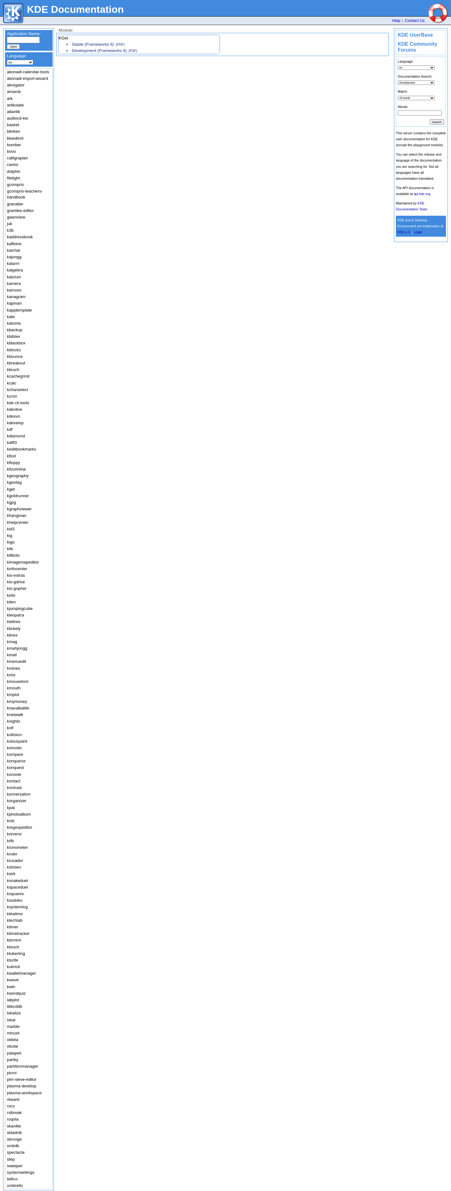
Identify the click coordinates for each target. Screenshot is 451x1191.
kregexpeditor (19, 827)
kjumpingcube (20, 608)
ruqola (12, 1119)
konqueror (16, 761)
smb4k (13, 1145)
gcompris (15, 184)
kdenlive (14, 409)
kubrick (13, 966)
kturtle (12, 960)
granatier (15, 204)
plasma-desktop (21, 1086)
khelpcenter (18, 522)
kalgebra (15, 270)
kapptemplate (19, 310)
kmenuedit (16, 661)
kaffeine (14, 243)
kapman (14, 303)
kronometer (17, 847)
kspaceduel (17, 887)
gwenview (16, 217)
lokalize (14, 1013)
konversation (19, 794)
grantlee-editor (20, 210)
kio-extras (16, 575)
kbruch (13, 369)
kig (9, 535)
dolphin (13, 171)
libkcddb (14, 1006)
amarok (14, 91)
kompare (15, 754)
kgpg (11, 502)
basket (13, 124)
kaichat (13, 250)
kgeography (18, 475)
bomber (14, 144)
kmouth (14, 688)
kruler (12, 854)
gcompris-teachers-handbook (25, 194)
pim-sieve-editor (22, 1079)
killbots (13, 555)
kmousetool (17, 681)
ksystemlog (17, 907)
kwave (13, 979)
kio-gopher (17, 588)
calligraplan (17, 158)
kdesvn (13, 416)
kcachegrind (18, 376)
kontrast (14, 787)
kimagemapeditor (23, 562)
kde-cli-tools (18, 402)
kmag (12, 641)
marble (13, 1026)
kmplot (13, 694)
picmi (12, 1072)
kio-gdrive (16, 582)
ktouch (13, 947)
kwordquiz (16, 993)
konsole (14, 774)
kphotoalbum (19, 814)
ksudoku (15, 900)
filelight (13, 178)
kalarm (13, 263)
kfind (11, 456)
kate (11, 316)
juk (9, 223)
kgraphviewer (19, 509)
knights (13, 721)
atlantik (13, 111)
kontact (13, 781)
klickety (14, 628)
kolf (10, 727)
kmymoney (17, 701)
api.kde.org (422, 194)
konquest (15, 767)
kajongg (14, 257)
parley (12, 1059)
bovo (11, 151)
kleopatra (15, 615)
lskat (11, 1020)
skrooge (14, 1139)
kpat (11, 807)
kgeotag (14, 482)
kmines (13, 668)
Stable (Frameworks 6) (93, 44)
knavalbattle (18, 708)
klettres (13, 621)
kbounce (15, 356)
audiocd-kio (17, 118)
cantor (12, 164)
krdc (11, 820)
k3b (10, 230)
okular (12, 1046)
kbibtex (13, 336)
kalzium (14, 277)
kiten (11, 602)
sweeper (15, 1165)
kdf (10, 429)
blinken (13, 131)
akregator (15, 85)
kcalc (11, 383)
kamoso (14, 290)
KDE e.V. (404, 232)
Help (396, 20)
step (11, 1159)
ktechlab (15, 920)
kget (11, 489)
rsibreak (14, 1112)
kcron (12, 396)
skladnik (14, 1132)
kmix (11, 675)
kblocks (14, 350)
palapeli (14, 1053)
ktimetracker (18, 933)
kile (10, 548)
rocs (11, 1106)
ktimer (12, 927)
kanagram (16, 296)
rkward (13, 1099)
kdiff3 (12, 442)
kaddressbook (20, 237)
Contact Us (415, 20)
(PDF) (120, 44)
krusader (15, 860)
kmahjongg (17, 648)
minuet (13, 1033)
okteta (12, 1039)
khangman (16, 515)
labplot (13, 1000)
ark (10, 98)
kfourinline (16, 469)
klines (12, 635)
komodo (14, 747)
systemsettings (20, 1172)
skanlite (14, 1126)
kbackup (15, 329)
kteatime (15, 913)
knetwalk (15, 714)
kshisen (14, 867)
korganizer (16, 800)
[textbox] (23, 40)
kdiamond (16, 436)
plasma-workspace (24, 1092)
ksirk (11, 873)
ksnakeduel (17, 880)
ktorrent (14, 940)
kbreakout (16, 363)
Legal (418, 232)
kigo (10, 542)
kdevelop (15, 422)
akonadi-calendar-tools (28, 72)
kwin (11, 986)
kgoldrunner (18, 495)
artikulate (15, 105)
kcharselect (17, 389)
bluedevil (15, 138)
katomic (14, 323)
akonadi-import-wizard (27, 78)
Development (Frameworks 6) (99, 50)
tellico (12, 1179)
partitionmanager (22, 1066)
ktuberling (16, 953)
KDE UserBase (415, 35)
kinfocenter (17, 568)
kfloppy (13, 462)
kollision (14, 734)
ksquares (15, 893)
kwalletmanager (21, 973)
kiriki (11, 595)
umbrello (15, 1185)
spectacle (15, 1152)
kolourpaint (17, 741)
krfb (10, 840)
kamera (14, 283)
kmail (12, 654)
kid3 (10, 529)
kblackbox (16, 343)
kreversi (14, 834)
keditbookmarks (21, 449)
